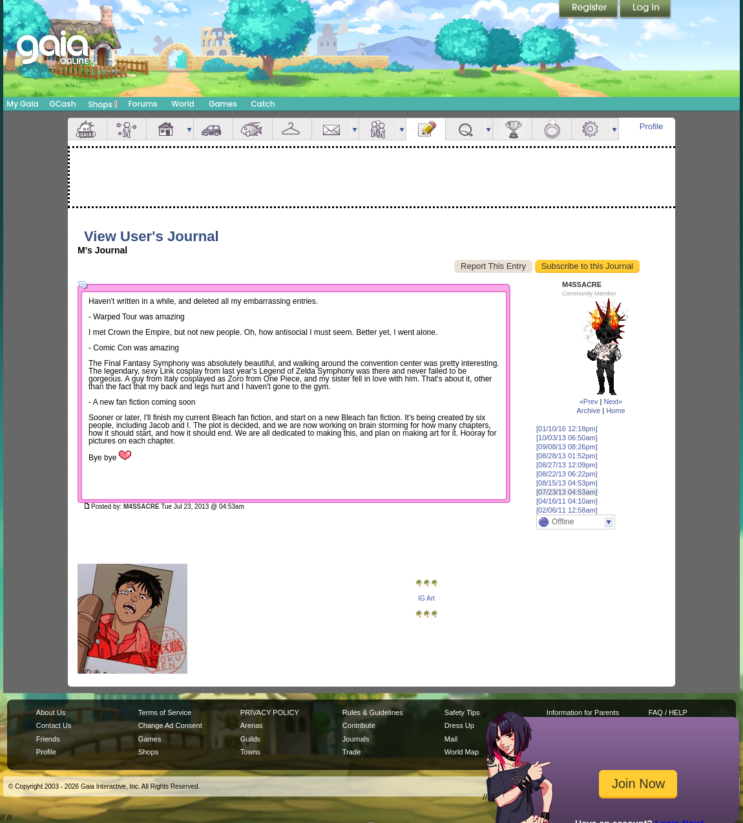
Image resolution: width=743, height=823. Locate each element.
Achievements (512, 129)
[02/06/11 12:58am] (567, 510)
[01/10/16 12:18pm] (567, 429)
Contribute (358, 725)
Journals (356, 739)
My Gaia (22, 103)
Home (615, 410)
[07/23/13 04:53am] (567, 492)
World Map (462, 752)
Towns (250, 752)
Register (589, 9)
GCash (63, 103)
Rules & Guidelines (372, 712)
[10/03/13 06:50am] (567, 438)
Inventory (292, 129)
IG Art (426, 598)
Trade (351, 752)
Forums (142, 103)
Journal (425, 129)
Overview (87, 129)
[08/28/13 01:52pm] (567, 456)
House (166, 129)
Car (213, 129)
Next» (612, 401)
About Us (50, 712)
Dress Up (459, 725)
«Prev (589, 401)
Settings (591, 129)
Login (645, 9)
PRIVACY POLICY (269, 712)
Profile (652, 126)
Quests (465, 129)
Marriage (551, 129)
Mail (331, 129)
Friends (378, 129)
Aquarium (252, 129)
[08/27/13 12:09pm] (567, 465)
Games (223, 103)
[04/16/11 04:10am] (567, 501)
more (189, 129)
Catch (263, 103)
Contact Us (54, 725)
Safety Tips (462, 712)
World (182, 103)
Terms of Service (164, 712)
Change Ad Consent (170, 725)
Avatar (126, 129)
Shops (103, 104)
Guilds (250, 739)
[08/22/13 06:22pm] (567, 474)
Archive (588, 410)
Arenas (251, 725)
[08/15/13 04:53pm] (567, 483)
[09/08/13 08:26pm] (567, 447)
